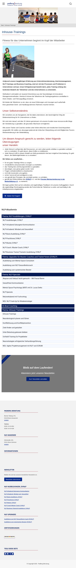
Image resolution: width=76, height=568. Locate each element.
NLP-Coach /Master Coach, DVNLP (14, 505)
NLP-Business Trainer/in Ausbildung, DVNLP (17, 508)
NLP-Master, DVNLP (10, 502)
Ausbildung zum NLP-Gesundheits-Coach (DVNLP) (19, 519)
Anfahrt (6, 420)
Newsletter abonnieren (13, 479)
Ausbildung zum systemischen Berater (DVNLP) (18, 522)
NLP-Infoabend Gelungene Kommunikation (16, 491)
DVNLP (28, 179)
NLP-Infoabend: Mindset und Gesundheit (16, 494)
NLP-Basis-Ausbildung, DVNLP (13, 497)
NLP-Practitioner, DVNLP (11, 500)
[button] (5, 554)
